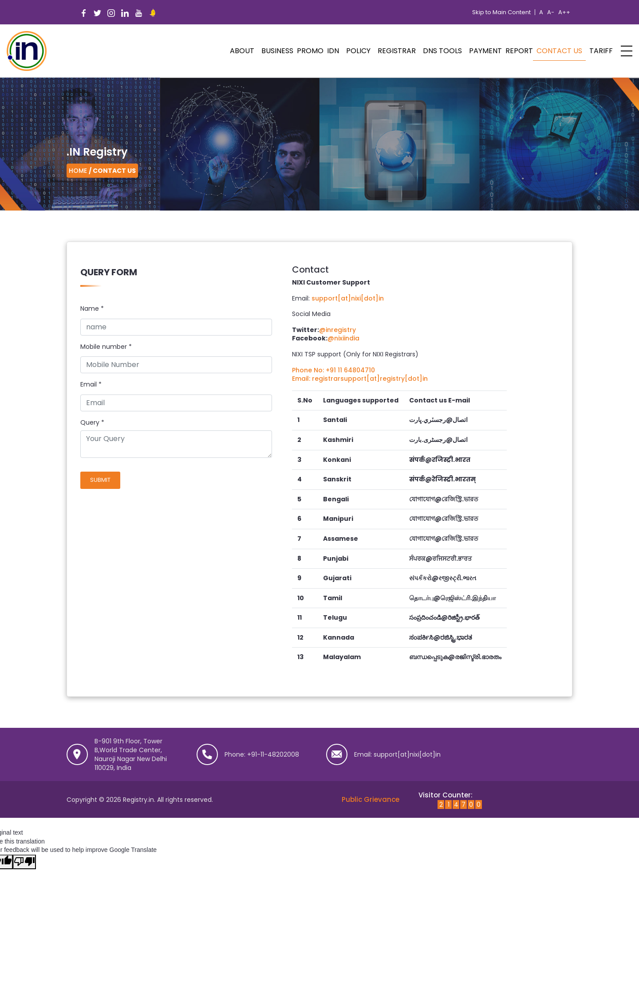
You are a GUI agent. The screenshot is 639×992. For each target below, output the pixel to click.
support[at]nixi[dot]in (348, 298)
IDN (333, 51)
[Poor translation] (24, 862)
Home (78, 170)
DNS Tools (442, 51)
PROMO (310, 51)
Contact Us (559, 51)
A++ (564, 12)
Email (91, 384)
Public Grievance (370, 799)
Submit (100, 480)
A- (550, 12)
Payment (485, 51)
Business (277, 51)
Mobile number (106, 347)
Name (92, 309)
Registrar (397, 51)
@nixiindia (343, 338)
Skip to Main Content (501, 12)
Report (519, 51)
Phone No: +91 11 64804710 (333, 370)
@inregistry (337, 329)
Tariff (601, 51)
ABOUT (242, 51)
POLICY (358, 51)
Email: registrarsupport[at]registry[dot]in (360, 378)
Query (89, 422)
